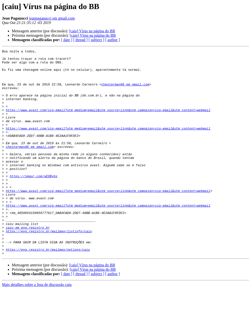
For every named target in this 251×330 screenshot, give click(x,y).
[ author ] (112, 40)
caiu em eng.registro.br (28, 263)
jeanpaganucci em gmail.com (52, 18)
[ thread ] (80, 40)
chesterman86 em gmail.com (125, 91)
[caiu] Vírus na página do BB (92, 31)
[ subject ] (96, 40)
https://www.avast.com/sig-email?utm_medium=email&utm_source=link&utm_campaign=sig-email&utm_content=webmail (108, 122)
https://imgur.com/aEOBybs (33, 202)
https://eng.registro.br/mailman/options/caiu (48, 290)
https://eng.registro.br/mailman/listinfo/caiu (49, 268)
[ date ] (66, 40)
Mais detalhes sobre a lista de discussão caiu (37, 326)
